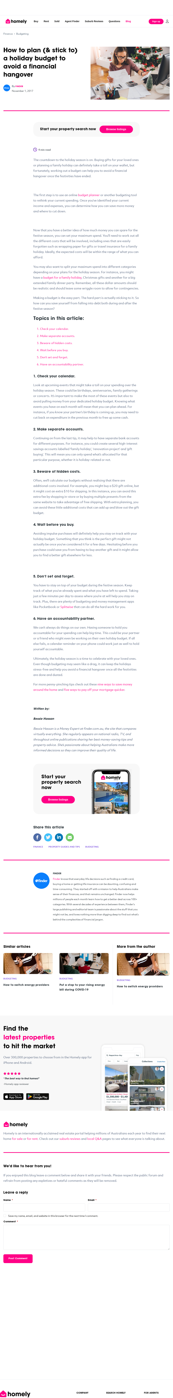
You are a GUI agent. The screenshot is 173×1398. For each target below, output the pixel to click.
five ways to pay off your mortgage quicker (94, 690)
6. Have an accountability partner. (60, 364)
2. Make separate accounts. (56, 336)
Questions (114, 21)
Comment (10, 1222)
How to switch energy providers (26, 985)
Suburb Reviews (94, 21)
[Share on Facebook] (37, 837)
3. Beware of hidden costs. (54, 343)
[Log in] (167, 21)
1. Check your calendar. (53, 329)
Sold (56, 21)
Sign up (156, 21)
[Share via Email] (69, 837)
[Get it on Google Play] (37, 1096)
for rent (32, 1139)
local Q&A (94, 1139)
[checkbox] (4, 1215)
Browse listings (116, 129)
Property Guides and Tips (64, 846)
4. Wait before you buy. (52, 350)
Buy (36, 21)
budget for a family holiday (62, 277)
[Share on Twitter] (48, 837)
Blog (128, 21)
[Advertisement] (86, 7)
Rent (46, 21)
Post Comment (18, 1259)
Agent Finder (72, 21)
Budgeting (22, 33)
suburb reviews (69, 1139)
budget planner (89, 195)
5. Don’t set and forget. (52, 357)
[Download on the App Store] (14, 1096)
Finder (56, 878)
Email (92, 1200)
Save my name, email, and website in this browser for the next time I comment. (53, 1215)
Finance (8, 33)
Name (8, 1200)
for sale (17, 1139)
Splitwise (66, 607)
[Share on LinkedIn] (59, 837)
